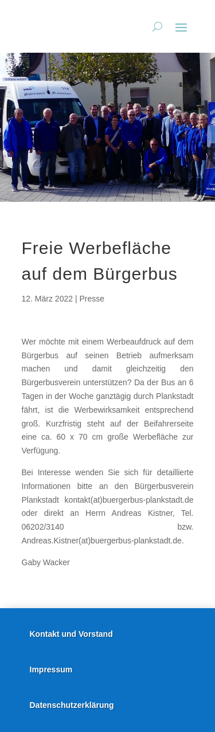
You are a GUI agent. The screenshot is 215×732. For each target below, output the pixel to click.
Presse (91, 298)
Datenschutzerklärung (72, 705)
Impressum (51, 669)
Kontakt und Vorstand (71, 634)
